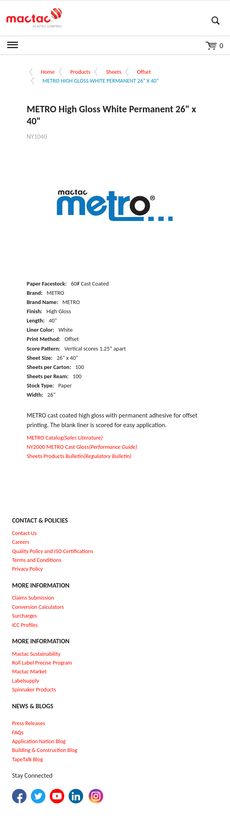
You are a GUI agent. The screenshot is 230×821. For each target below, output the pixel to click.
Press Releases (28, 723)
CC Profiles (26, 625)
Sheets (113, 72)
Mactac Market (29, 671)
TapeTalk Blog (27, 759)
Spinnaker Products (34, 689)
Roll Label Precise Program (42, 662)
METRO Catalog (65, 437)
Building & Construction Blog (44, 750)
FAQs (18, 732)
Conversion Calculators (38, 607)
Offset (144, 72)
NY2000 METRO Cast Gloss (82, 446)
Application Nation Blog (38, 741)
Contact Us (24, 533)
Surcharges (24, 615)
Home (48, 72)
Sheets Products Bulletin (79, 456)
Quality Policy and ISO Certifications (52, 551)
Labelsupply (25, 680)
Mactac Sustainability (36, 654)
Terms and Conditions (36, 560)
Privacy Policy (27, 569)
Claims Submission (33, 597)
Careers (20, 542)
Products (80, 72)
